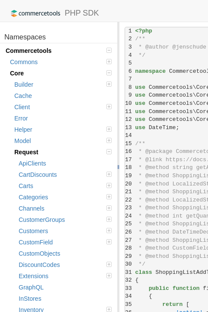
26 (130, 232)
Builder (63, 84)
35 (130, 304)
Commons (61, 61)
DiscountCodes (65, 264)
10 (130, 103)
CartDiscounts (65, 174)
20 (130, 184)
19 (130, 175)
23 (130, 208)
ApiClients (32, 163)
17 (130, 159)
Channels (65, 208)
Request (63, 152)
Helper (63, 129)
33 (130, 288)
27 (130, 240)
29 (130, 256)
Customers (65, 231)
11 (130, 111)
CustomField (65, 242)
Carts (65, 185)
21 (130, 191)
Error (21, 118)
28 (130, 248)
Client (63, 107)
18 (130, 167)
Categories (65, 197)
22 (130, 200)
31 (130, 272)
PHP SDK (53, 13)
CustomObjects (39, 253)
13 (130, 127)
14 (130, 135)
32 (130, 280)
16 (130, 151)
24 (130, 216)
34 (130, 296)
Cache (23, 95)
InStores (30, 298)
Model (63, 140)
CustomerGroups (65, 219)
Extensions (65, 276)
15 (130, 143)
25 (130, 224)
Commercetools (59, 50)
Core (61, 73)
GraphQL (31, 287)
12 (130, 119)
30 (130, 264)
